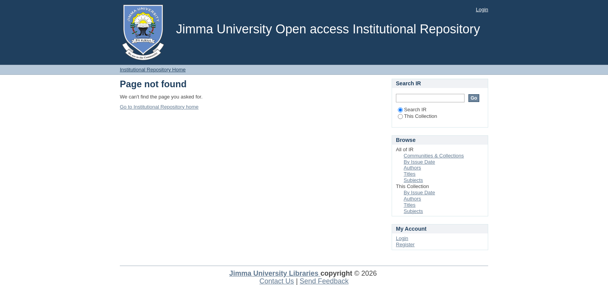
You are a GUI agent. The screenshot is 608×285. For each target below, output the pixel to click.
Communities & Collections (434, 156)
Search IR (412, 109)
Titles (410, 174)
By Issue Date (419, 162)
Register (405, 244)
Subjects (413, 180)
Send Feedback (324, 281)
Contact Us (276, 281)
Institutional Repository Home (153, 70)
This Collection (417, 116)
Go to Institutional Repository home (159, 107)
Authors (412, 168)
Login (482, 9)
